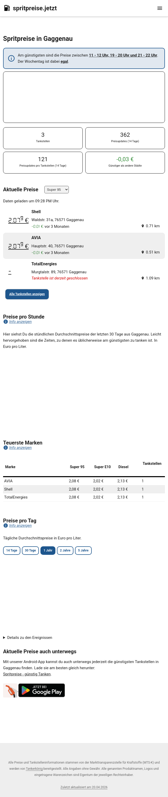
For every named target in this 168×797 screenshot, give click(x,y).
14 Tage (11, 550)
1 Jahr (48, 550)
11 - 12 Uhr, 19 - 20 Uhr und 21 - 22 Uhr (123, 55)
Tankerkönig (34, 769)
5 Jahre (83, 550)
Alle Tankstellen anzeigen (27, 294)
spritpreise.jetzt (30, 8)
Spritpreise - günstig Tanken (27, 674)
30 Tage (30, 550)
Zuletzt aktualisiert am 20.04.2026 (84, 787)
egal (64, 61)
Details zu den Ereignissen (29, 637)
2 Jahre (65, 550)
